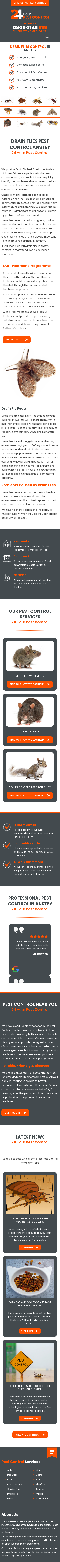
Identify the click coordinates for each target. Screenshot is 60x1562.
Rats (38, 1479)
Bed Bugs (12, 1474)
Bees (10, 1479)
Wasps (39, 1493)
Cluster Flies (13, 1488)
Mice (38, 1470)
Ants (9, 1470)
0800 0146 (30, 27)
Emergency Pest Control (30, 2)
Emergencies (43, 1498)
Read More (27, 1247)
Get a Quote (14, 339)
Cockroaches (14, 1484)
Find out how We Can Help (27, 684)
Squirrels (40, 1488)
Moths (39, 1474)
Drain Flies (12, 1493)
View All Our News (27, 1434)
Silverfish (40, 1484)
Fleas (10, 1498)
